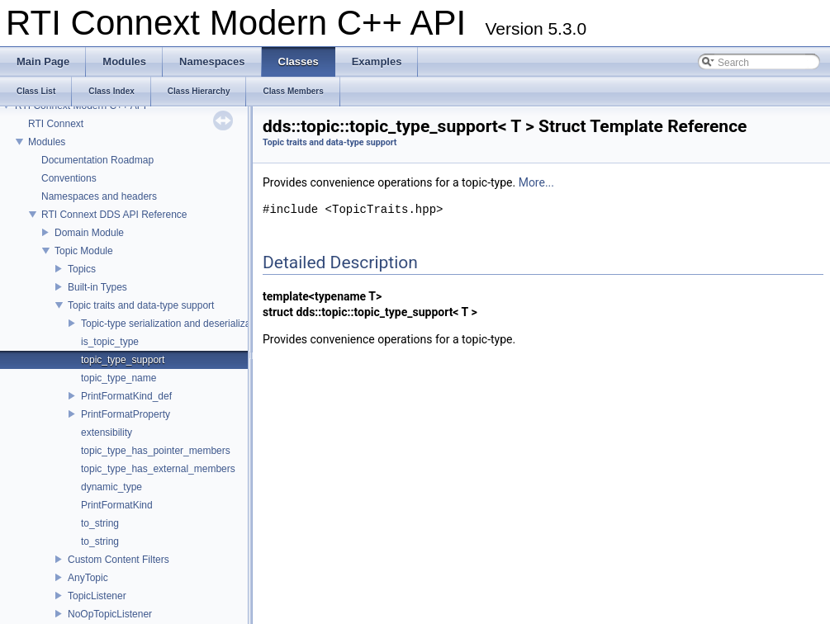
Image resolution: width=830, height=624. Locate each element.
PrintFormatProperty (125, 414)
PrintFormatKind (117, 505)
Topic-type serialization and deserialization (174, 323)
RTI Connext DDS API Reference (114, 214)
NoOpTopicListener (110, 614)
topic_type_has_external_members (158, 469)
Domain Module (89, 233)
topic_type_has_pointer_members (155, 450)
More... (536, 182)
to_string (100, 523)
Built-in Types (97, 287)
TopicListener (97, 596)
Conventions (69, 178)
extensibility (106, 432)
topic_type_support (122, 360)
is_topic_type (110, 341)
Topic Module (84, 251)
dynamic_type (111, 487)
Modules (46, 142)
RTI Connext (55, 124)
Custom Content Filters (118, 559)
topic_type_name (118, 378)
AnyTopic (88, 578)
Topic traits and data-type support (141, 305)
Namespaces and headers (99, 196)
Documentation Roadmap (97, 160)
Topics (82, 269)
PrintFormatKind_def (126, 396)
